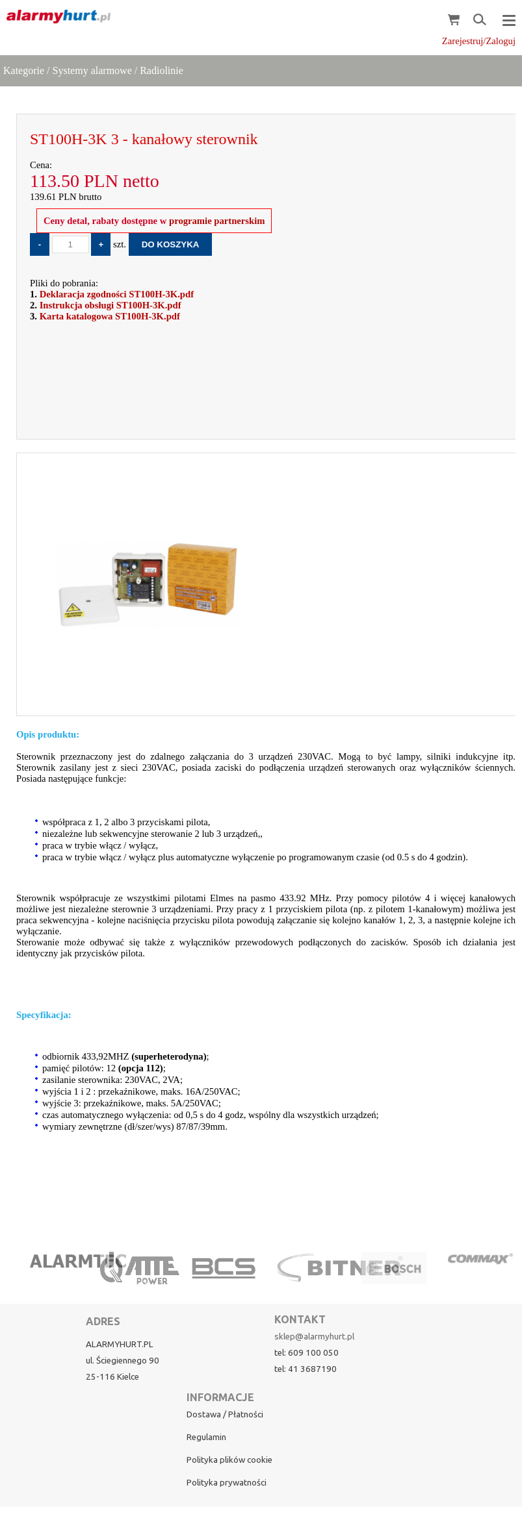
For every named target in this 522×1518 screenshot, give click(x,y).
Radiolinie (161, 70)
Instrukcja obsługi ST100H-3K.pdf (110, 305)
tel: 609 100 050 (306, 1353)
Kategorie (23, 70)
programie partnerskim (215, 221)
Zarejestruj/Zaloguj (478, 41)
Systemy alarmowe (92, 70)
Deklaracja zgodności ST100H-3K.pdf (117, 294)
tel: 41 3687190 (305, 1369)
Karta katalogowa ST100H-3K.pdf (110, 316)
